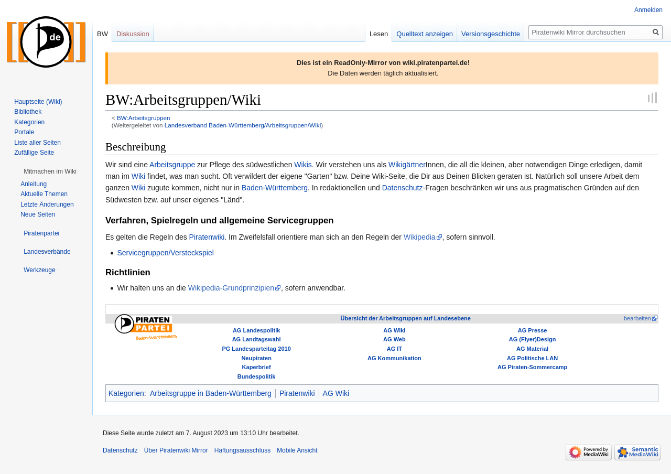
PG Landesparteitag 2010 (256, 349)
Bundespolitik (256, 376)
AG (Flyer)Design (532, 339)
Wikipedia (420, 237)
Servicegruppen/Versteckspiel (165, 253)
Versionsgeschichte (490, 34)
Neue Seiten (37, 214)
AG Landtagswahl (256, 339)
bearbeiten (637, 318)
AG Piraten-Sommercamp (532, 367)
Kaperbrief (256, 367)
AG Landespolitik (256, 330)
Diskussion (132, 34)
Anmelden (648, 10)
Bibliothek (27, 111)
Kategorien (126, 393)
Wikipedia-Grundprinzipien (231, 288)
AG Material (532, 349)
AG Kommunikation (394, 358)
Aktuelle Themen (44, 194)
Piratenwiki (207, 237)
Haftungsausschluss (242, 450)
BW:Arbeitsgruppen (143, 117)
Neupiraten (256, 358)
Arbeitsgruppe (172, 164)
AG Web (394, 339)
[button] (50, 171)
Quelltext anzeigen (424, 34)
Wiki (138, 176)
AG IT (394, 349)
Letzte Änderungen (46, 204)
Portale (24, 132)
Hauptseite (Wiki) (38, 101)
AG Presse (532, 330)
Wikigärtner (407, 164)
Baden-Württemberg (275, 188)
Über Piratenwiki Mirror (176, 450)
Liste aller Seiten (37, 142)
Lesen (379, 34)
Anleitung (33, 184)
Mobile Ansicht (297, 450)
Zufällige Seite (34, 152)
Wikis (302, 164)
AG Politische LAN (532, 358)
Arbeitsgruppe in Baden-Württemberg (211, 393)
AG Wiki (394, 330)
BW (102, 34)
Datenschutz (402, 188)
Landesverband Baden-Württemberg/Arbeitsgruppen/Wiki (243, 125)
